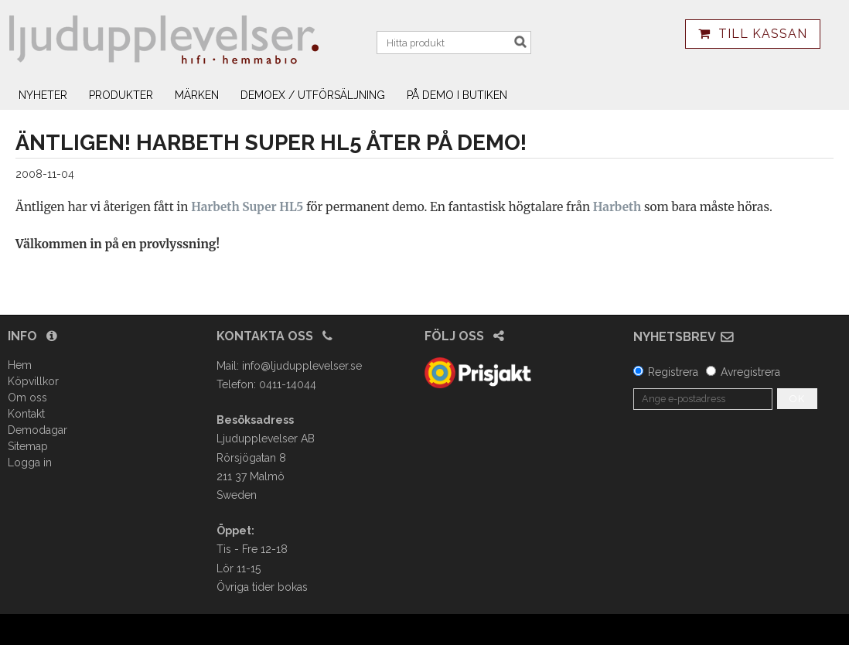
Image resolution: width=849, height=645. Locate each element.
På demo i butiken (457, 95)
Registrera (673, 372)
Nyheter (43, 95)
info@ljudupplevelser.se (302, 366)
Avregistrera (750, 372)
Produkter (121, 95)
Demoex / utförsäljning (312, 95)
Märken (197, 95)
